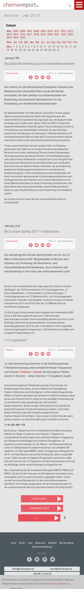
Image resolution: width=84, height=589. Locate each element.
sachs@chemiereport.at (61, 569)
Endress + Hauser (31, 371)
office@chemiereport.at (23, 569)
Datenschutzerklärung (58, 584)
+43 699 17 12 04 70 (42, 574)
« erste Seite (39, 498)
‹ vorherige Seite (38, 508)
